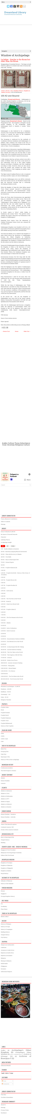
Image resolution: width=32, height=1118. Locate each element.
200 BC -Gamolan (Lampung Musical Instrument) (14, 551)
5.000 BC (3, 607)
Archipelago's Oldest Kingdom (16, 1051)
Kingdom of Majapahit (7, 868)
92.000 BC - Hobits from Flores (9, 660)
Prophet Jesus (5, 720)
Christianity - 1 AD (5, 694)
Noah (2, 710)
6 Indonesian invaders (7, 768)
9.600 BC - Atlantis (6, 623)
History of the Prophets (7, 726)
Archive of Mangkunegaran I (16, 1054)
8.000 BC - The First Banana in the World (12, 617)
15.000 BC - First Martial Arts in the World (12, 641)
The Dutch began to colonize (8, 770)
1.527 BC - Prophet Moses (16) (8, 580)
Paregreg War (5, 751)
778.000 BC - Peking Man (8, 665)
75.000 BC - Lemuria (6, 657)
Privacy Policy (5, 1110)
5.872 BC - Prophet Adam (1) (8, 609)
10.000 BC (3, 625)
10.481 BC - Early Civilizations (9, 628)
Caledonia (3, 947)
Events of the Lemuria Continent (9, 829)
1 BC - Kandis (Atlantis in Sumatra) (10, 549)
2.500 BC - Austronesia (7, 590)
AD (7, 546)
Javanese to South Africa (7, 950)
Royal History (4, 873)
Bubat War (3, 749)
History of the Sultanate (7, 883)
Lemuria (3, 783)
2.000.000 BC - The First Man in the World (12, 676)
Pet (2, 904)
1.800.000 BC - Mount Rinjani (8, 668)
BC (3, 546)
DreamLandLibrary (14, 99)
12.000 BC (3, 633)
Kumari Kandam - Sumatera (8, 814)
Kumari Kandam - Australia (8, 817)
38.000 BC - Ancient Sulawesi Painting (11, 649)
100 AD (7, 90)
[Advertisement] (16, 32)
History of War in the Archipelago (10, 759)
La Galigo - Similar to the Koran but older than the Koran (15, 60)
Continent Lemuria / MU (7, 827)
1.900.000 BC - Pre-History (8, 671)
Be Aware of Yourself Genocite (9, 534)
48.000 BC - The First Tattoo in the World (12, 652)
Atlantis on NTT (5, 799)
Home (3, 90)
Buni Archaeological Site (7, 837)
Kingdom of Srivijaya (6, 863)
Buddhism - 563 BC (6, 692)
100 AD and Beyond (10, 96)
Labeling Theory (5, 539)
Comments (5, 1084)
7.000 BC (3, 614)
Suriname (3, 969)
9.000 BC (3, 620)
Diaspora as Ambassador (7, 945)
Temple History (5, 840)
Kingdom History (18, 90)
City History (4, 937)
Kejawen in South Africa (7, 953)
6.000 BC (3, 612)
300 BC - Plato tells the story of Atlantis (11, 554)
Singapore (3, 893)
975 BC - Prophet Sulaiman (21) (9, 567)
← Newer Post (6, 331)
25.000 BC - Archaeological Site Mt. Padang (12, 647)
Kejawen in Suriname (6, 955)
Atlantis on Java (5, 793)
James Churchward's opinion (8, 824)
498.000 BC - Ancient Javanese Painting (11, 663)
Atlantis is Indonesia (6, 791)
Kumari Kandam (5, 780)
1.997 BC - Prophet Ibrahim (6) (9, 585)
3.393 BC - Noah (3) (6, 601)
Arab (2, 741)
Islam (2, 733)
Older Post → (27, 331)
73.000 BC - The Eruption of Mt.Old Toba (11, 655)
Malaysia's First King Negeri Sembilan (11, 852)
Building (3, 842)
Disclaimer (4, 1113)
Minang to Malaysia (6, 961)
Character (3, 537)
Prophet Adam (5, 707)
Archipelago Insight (6, 542)
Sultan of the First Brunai (7, 855)
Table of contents (5, 521)
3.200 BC (3, 596)
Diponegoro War (5, 757)
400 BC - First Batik (6, 557)
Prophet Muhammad (6, 723)
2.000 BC (3, 588)
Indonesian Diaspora (6, 971)
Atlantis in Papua (5, 801)
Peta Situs (3, 1094)
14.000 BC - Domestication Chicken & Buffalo (13, 639)
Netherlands (4, 963)
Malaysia (3, 958)
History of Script (5, 926)
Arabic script (4, 739)
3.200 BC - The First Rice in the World (11, 598)
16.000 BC (3, 644)
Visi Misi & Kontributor (7, 1097)
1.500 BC (3, 577)
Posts (4, 1081)
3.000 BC (3, 593)
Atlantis (3, 778)
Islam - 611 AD (4, 697)
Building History (5, 932)
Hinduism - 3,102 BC (6, 689)
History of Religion (6, 924)
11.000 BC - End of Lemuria (8, 631)
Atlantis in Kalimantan (7, 796)
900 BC (3, 565)
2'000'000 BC (4, 673)
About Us (3, 1105)
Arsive (13, 546)
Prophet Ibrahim (5, 712)
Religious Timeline (6, 700)
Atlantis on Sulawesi (6, 804)
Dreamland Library (16, 121)
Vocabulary (4, 906)
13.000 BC (3, 636)
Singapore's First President (8, 850)
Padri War (3, 754)
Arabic (2, 736)
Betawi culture (5, 916)
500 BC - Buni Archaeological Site (10, 559)
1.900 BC (3, 582)
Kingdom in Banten (6, 870)
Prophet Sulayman (6, 718)
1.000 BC (3, 570)
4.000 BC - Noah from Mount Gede (10, 604)
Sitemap (3, 524)
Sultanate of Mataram (6, 881)
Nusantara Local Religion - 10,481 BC (10, 686)
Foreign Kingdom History (8, 896)
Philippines (4, 966)
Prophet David (5, 715)
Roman (3, 891)
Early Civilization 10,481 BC (8, 531)
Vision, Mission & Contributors (9, 519)
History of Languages (6, 929)
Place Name (4, 909)
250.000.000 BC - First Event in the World (12, 679)
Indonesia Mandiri (6, 1065)
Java (11, 90)
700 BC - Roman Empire (7, 562)
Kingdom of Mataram (6, 865)
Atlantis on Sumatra (6, 807)
